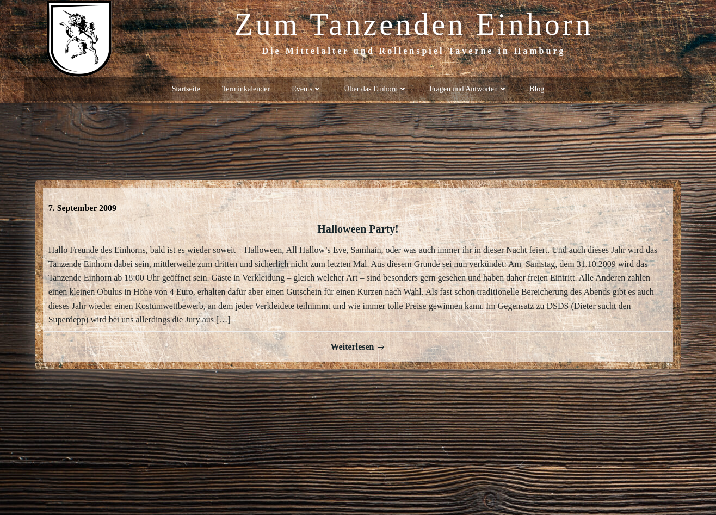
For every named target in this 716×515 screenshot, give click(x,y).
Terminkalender (246, 87)
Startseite (186, 87)
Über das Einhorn (376, 87)
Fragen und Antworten (468, 87)
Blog (536, 87)
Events (307, 87)
